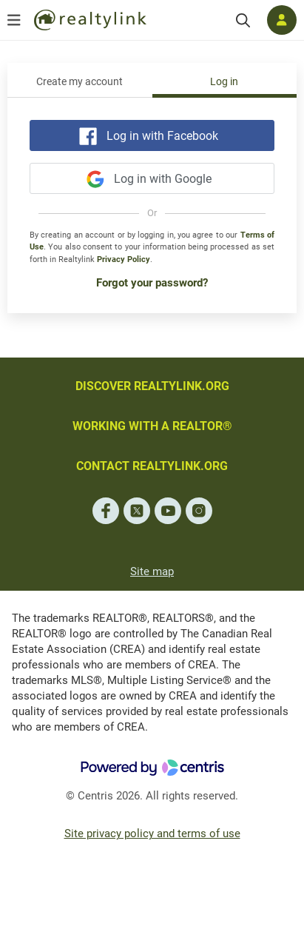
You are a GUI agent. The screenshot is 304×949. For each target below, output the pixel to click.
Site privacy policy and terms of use (152, 833)
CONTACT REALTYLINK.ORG (152, 466)
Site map (152, 571)
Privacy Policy (123, 259)
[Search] (243, 20)
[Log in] (282, 20)
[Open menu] (14, 20)
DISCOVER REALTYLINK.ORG (152, 386)
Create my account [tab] (79, 82)
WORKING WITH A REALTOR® (152, 426)
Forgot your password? (152, 282)
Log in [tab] (224, 82)
